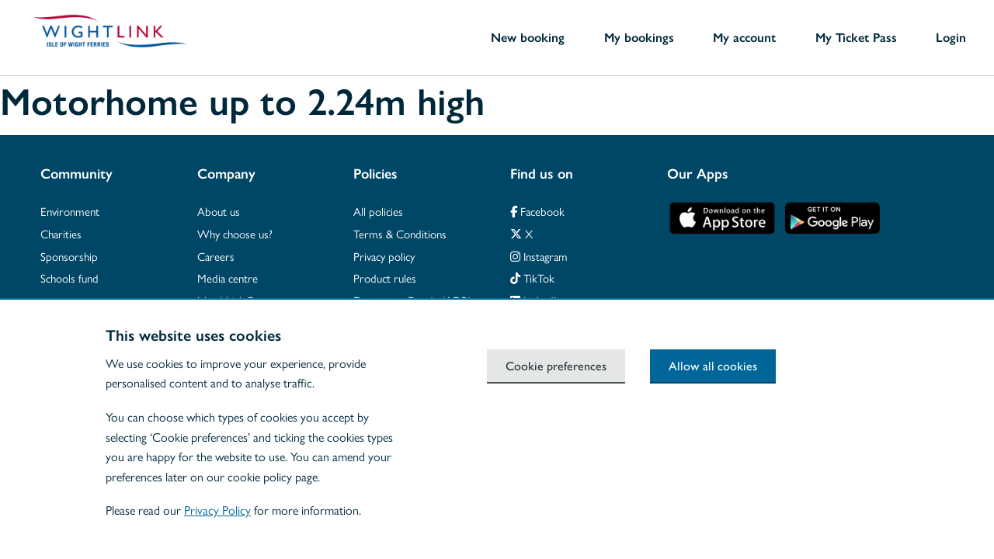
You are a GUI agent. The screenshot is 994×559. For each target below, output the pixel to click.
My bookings (639, 37)
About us (218, 211)
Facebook (537, 211)
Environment (69, 211)
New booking (528, 37)
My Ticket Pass (856, 37)
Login (951, 37)
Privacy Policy (217, 510)
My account (744, 37)
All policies (378, 211)
